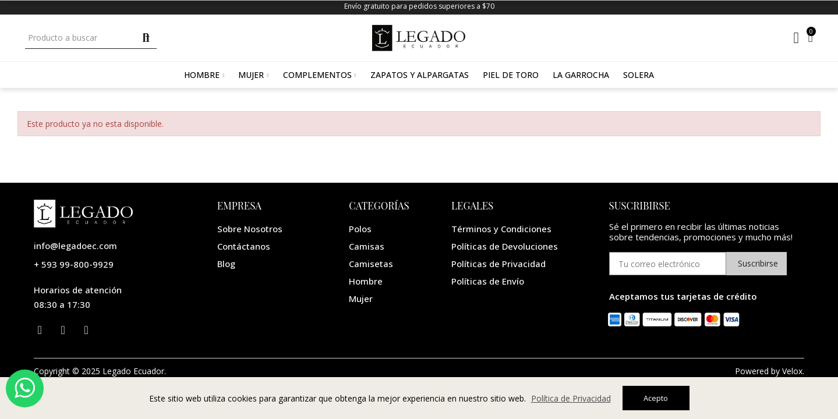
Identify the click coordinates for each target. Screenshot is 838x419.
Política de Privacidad (571, 398)
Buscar (146, 38)
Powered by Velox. (769, 371)
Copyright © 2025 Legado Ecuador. (100, 371)
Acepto (655, 398)
